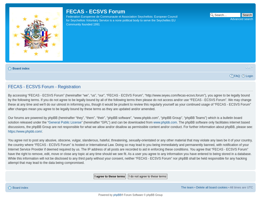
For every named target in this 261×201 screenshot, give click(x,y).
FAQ (237, 76)
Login (249, 76)
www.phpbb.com (165, 122)
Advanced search (241, 19)
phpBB (117, 195)
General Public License (65, 122)
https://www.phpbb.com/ (25, 131)
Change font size (249, 67)
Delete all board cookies (211, 187)
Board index (21, 68)
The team (187, 187)
